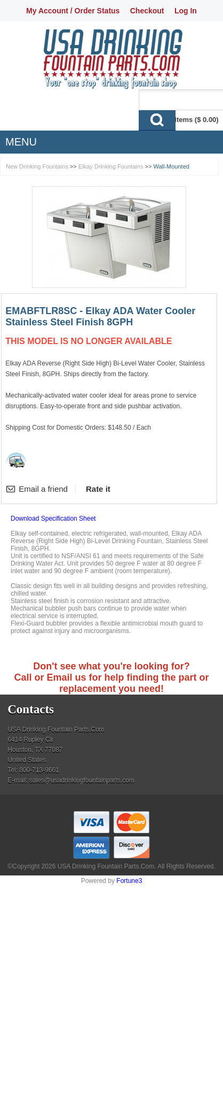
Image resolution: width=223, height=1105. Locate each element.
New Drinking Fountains (37, 166)
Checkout (147, 10)
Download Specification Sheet (53, 518)
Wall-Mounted (171, 166)
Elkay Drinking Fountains (111, 166)
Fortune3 (129, 881)
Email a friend (43, 488)
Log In (185, 10)
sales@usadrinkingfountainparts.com (81, 780)
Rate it (98, 488)
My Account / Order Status (73, 10)
